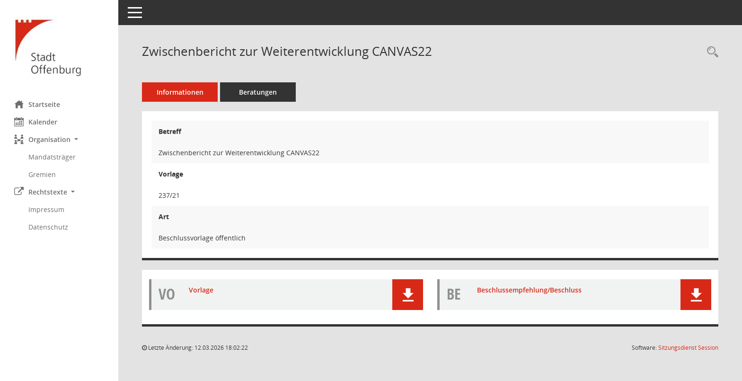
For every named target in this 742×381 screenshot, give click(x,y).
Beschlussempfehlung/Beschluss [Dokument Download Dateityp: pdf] (529, 289)
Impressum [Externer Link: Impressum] (46, 209)
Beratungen (258, 92)
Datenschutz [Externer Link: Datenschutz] (48, 226)
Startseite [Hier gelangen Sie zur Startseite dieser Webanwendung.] (37, 104)
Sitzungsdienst (688, 348)
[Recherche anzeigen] (710, 52)
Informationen (180, 92)
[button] (59, 139)
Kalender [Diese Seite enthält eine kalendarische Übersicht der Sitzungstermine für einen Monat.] (35, 121)
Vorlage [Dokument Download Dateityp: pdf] (201, 289)
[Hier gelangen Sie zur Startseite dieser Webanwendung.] (59, 47)
